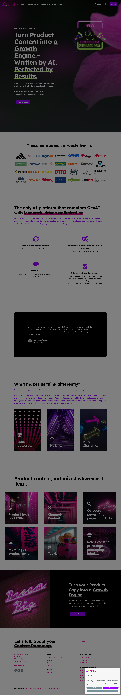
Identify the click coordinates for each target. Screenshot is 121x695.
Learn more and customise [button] (102, 690)
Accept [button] (110, 687)
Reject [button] (94, 687)
